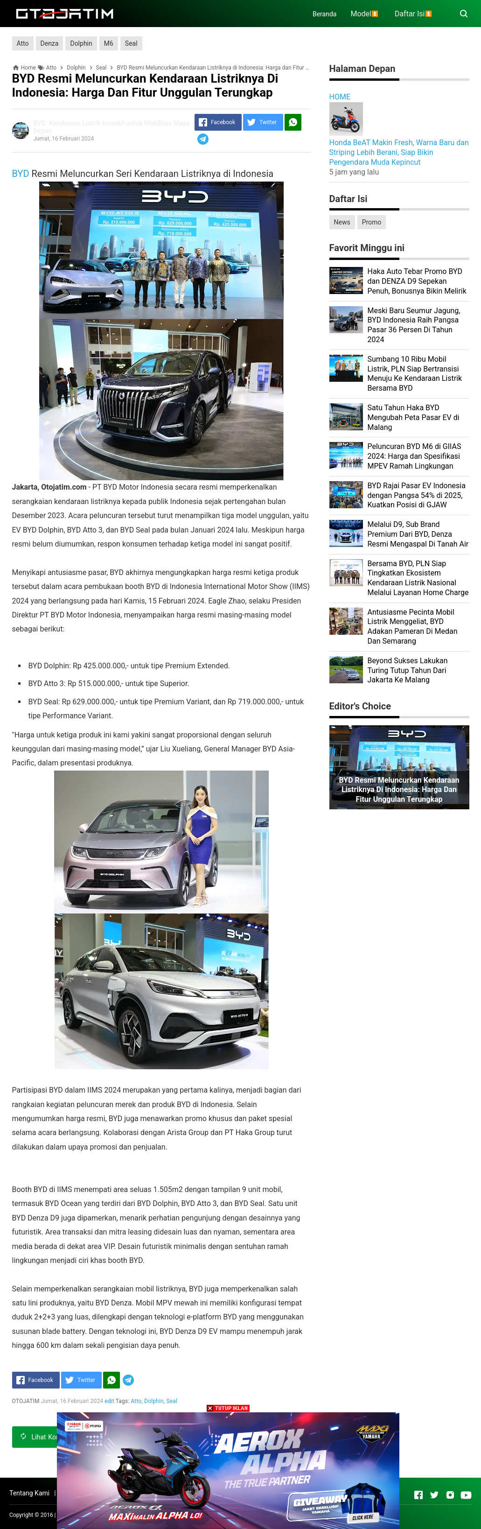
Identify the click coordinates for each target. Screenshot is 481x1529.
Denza (50, 43)
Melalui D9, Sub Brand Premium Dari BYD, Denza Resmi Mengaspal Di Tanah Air (418, 534)
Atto (23, 43)
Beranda (324, 14)
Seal (131, 43)
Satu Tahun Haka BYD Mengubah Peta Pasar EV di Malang (414, 417)
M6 (108, 43)
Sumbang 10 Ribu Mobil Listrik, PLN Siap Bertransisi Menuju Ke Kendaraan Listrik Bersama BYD (415, 374)
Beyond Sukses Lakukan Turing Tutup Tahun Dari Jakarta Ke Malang (408, 670)
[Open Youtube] (466, 1495)
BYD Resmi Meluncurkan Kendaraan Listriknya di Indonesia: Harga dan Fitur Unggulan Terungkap (399, 790)
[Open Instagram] (450, 1495)
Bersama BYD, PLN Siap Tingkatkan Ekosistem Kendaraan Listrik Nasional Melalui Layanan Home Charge (418, 578)
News (342, 222)
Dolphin (81, 43)
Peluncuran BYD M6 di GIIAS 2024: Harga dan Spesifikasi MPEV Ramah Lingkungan (414, 456)
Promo (372, 222)
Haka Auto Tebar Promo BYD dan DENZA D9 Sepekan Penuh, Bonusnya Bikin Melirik (417, 281)
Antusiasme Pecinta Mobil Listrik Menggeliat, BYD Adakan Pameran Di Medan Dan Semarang (413, 626)
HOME (339, 96)
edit (109, 1401)
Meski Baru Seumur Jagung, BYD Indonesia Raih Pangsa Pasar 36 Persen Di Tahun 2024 (414, 325)
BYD (20, 173)
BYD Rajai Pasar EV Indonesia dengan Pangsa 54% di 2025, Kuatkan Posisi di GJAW (417, 495)
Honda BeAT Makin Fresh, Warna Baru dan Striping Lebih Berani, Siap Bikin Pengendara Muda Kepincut (399, 152)
